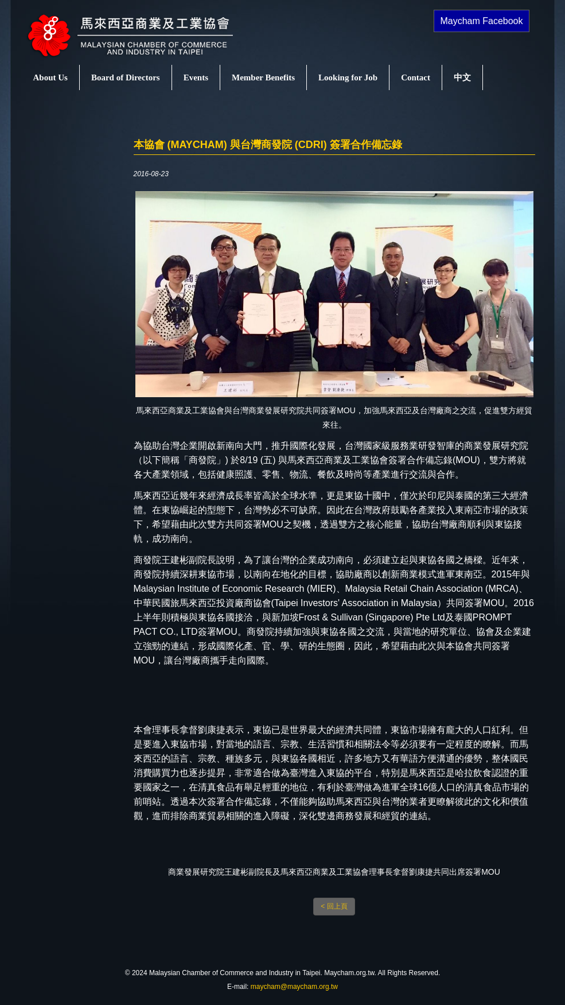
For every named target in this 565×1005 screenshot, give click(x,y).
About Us (50, 77)
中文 (462, 77)
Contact (415, 77)
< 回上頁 (334, 906)
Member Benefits (263, 77)
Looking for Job (347, 77)
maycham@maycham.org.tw (294, 987)
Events (196, 77)
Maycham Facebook (481, 21)
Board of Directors (125, 77)
